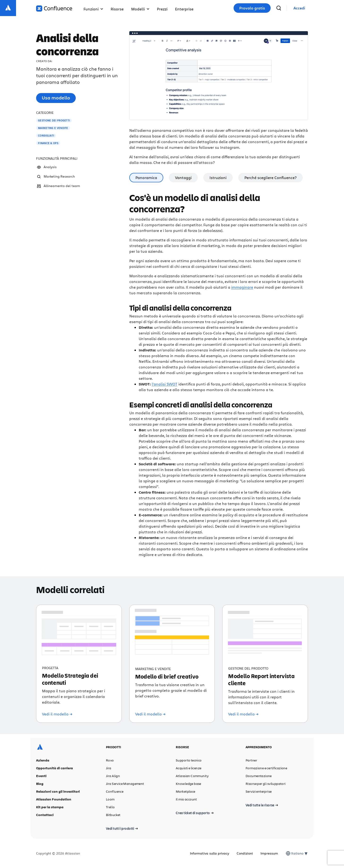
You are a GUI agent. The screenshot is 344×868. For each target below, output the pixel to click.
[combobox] (291, 853)
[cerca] (278, 8)
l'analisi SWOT (164, 383)
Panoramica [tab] (146, 177)
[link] (299, 8)
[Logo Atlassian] (8, 8)
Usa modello (56, 97)
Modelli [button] (140, 8)
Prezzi (162, 8)
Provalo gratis (252, 8)
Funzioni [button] (93, 8)
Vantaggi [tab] (183, 177)
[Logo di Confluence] (54, 8)
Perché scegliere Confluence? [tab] (270, 177)
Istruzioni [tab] (218, 177)
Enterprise (184, 8)
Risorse (117, 8)
